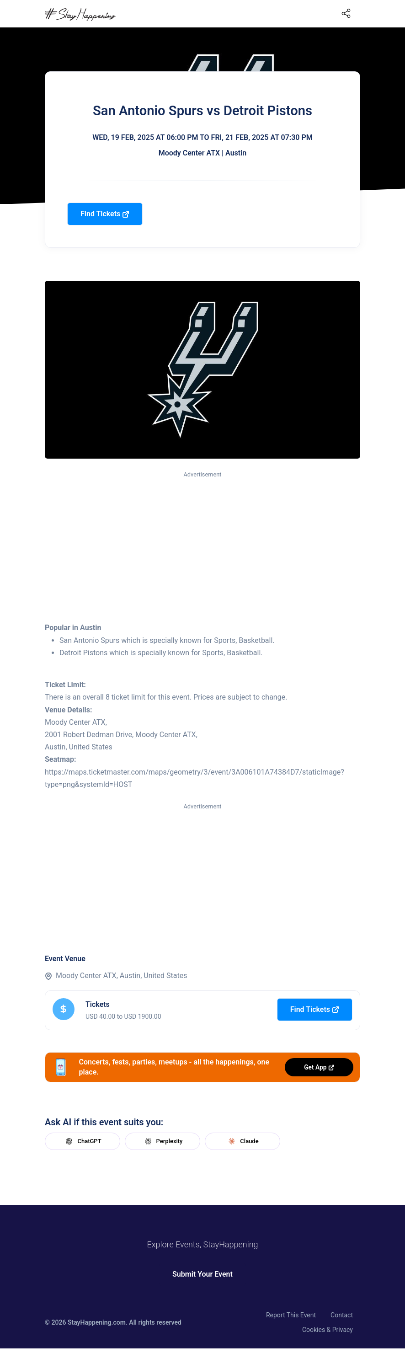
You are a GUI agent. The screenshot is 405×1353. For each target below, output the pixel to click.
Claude (242, 1141)
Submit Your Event (202, 1274)
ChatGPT (82, 1141)
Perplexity (163, 1141)
